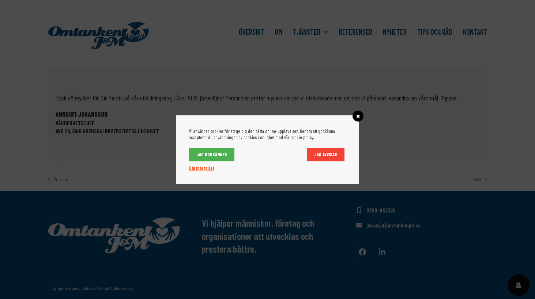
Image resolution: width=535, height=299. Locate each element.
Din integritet (201, 168)
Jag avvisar (325, 154)
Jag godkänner (211, 154)
